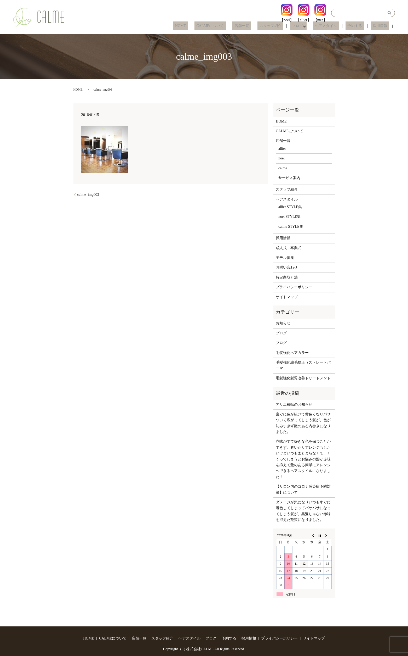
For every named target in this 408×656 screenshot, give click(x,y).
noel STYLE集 (289, 217)
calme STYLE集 (290, 227)
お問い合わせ (287, 267)
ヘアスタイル (336, 26)
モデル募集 (285, 258)
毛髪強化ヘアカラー (292, 353)
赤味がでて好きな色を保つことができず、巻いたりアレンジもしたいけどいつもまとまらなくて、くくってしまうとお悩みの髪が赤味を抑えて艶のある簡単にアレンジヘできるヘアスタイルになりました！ (303, 459)
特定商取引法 (287, 277)
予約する (360, 26)
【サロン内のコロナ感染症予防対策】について (303, 489)
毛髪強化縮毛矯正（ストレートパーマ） (303, 365)
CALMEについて (233, 26)
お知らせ (283, 323)
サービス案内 (289, 178)
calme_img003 (88, 195)
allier (282, 149)
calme (282, 168)
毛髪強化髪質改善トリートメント (303, 378)
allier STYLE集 (290, 207)
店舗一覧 (261, 26)
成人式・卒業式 (288, 248)
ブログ (308, 26)
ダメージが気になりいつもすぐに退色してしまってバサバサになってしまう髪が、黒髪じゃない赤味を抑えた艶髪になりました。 (303, 511)
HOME (207, 26)
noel (281, 158)
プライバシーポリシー (294, 287)
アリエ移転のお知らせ (294, 405)
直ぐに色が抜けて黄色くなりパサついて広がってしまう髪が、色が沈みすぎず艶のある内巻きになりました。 (303, 423)
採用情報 (382, 26)
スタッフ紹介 (286, 26)
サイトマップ (287, 297)
